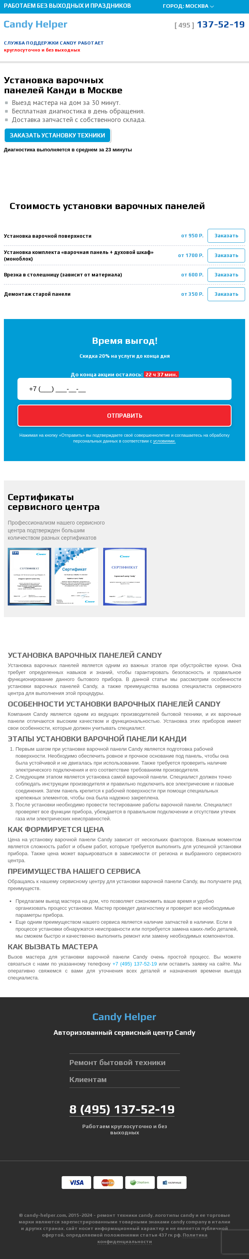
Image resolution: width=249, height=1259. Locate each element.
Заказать (226, 235)
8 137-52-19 (122, 1108)
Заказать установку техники (57, 135)
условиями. (164, 441)
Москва (196, 6)
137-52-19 (209, 24)
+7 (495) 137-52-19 (134, 964)
